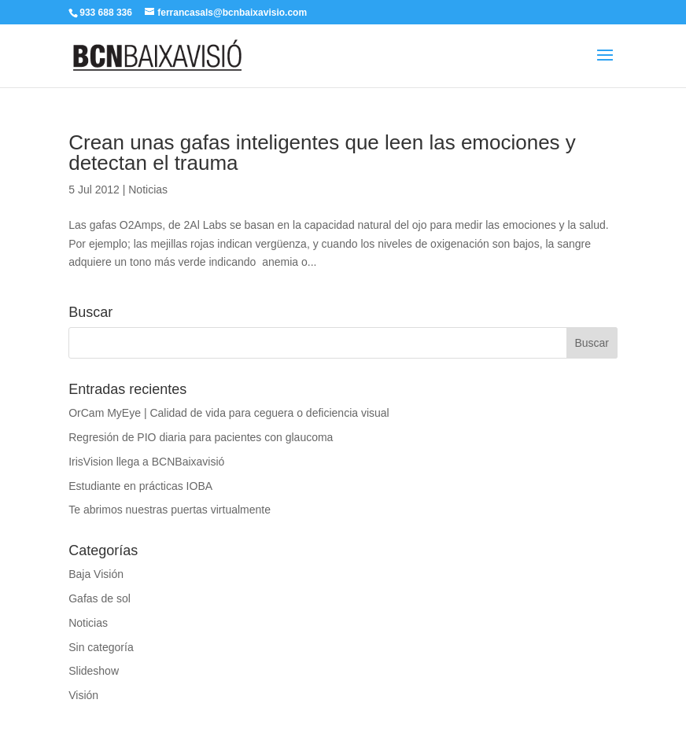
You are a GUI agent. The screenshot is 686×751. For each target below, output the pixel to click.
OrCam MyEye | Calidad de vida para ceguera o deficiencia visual (228, 413)
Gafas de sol (99, 598)
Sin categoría (101, 647)
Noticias (148, 189)
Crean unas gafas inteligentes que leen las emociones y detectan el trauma (322, 153)
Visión (83, 695)
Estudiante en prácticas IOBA (140, 486)
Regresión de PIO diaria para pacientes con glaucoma (200, 437)
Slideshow (93, 670)
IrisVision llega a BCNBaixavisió (146, 461)
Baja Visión (96, 574)
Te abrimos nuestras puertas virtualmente (169, 509)
